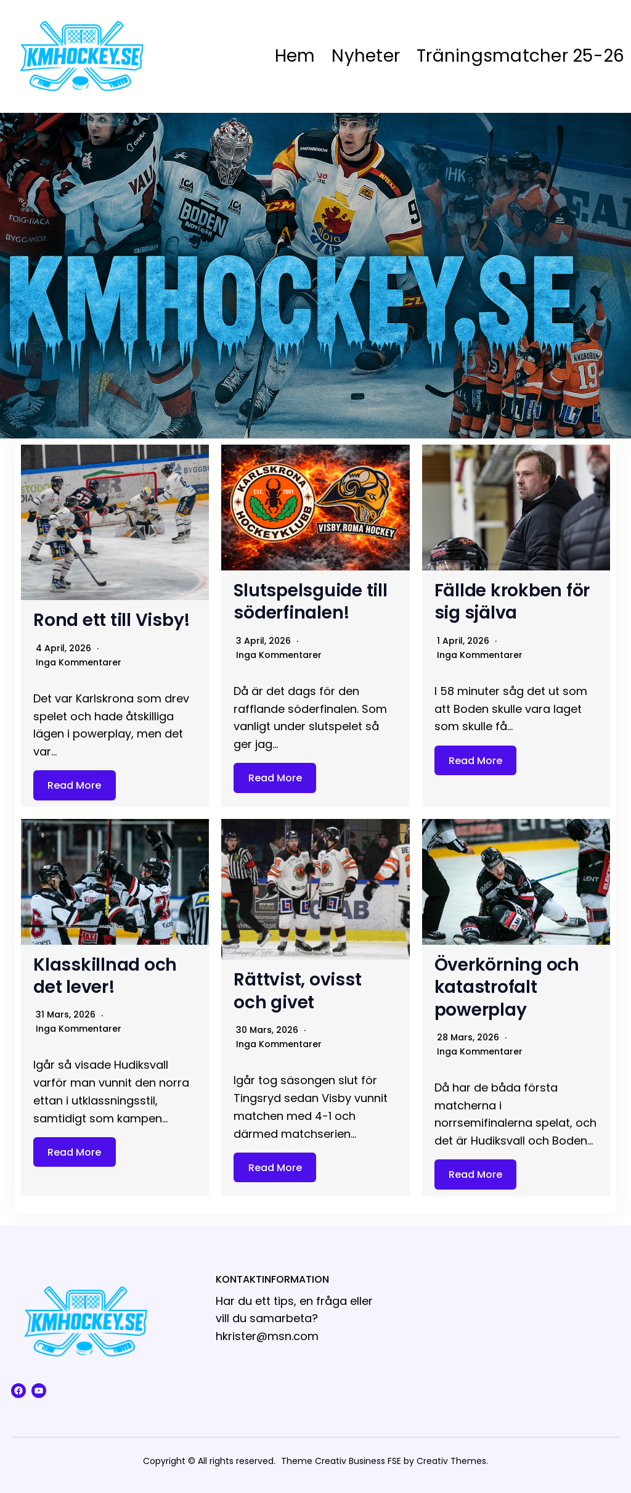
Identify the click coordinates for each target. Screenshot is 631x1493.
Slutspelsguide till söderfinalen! (310, 601)
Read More (74, 785)
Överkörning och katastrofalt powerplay (506, 987)
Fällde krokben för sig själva (512, 601)
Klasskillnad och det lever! (105, 976)
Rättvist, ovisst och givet (297, 991)
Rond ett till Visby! (111, 620)
